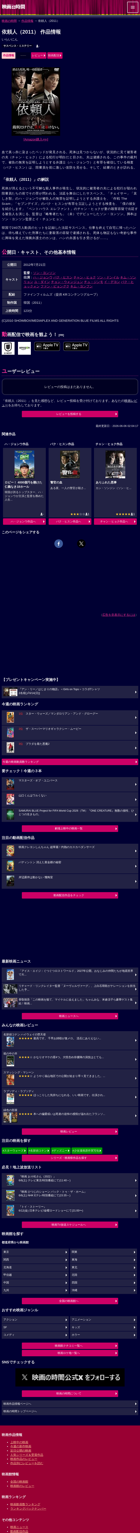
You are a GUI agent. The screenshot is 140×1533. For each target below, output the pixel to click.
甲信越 (7, 1274)
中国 (6, 1282)
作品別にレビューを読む (26, 1463)
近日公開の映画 (20, 1450)
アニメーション (81, 1319)
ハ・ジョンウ (42, 277)
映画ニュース (19, 1527)
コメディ (9, 1334)
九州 (6, 1290)
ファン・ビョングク (54, 286)
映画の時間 (9, 20)
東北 (74, 1267)
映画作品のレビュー (23, 1459)
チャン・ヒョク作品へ (114, 521)
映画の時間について (68, 1393)
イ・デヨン (112, 282)
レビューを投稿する (68, 414)
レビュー (37, 55)
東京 (6, 1251)
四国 (74, 1282)
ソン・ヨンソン (44, 273)
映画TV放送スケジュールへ (69, 1224)
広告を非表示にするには (118, 614)
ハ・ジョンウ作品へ (23, 521)
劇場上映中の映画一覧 (69, 828)
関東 (74, 1251)
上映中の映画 (19, 1442)
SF (5, 1327)
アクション (10, 1319)
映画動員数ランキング (25, 1504)
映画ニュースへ (69, 1016)
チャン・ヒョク (84, 277)
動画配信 (53, 55)
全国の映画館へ (69, 1301)
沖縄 (74, 1290)
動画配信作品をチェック (69, 895)
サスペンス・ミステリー (17, 45)
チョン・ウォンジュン (67, 282)
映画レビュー (68, 1131)
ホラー (76, 1334)
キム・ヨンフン (81, 286)
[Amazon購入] (36, 139)
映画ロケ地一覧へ (69, 1353)
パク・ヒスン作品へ (68, 521)
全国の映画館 (19, 1481)
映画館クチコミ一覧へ (69, 1345)
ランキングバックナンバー (28, 1508)
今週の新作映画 (20, 1446)
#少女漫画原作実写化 (85, 1150)
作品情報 (27, 20)
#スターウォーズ (13, 1150)
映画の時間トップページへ (20, 1411)
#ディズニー (59, 1150)
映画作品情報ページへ (17, 1403)
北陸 (74, 1274)
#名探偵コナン (38, 1150)
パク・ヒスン (63, 277)
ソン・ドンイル (108, 277)
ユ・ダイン (42, 282)
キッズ (76, 1327)
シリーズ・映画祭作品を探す (69, 1157)
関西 (6, 1259)
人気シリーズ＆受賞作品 (26, 1455)
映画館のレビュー (22, 1486)
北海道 (7, 1267)
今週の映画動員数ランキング (21, 761)
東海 (74, 1259)
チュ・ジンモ (93, 282)
